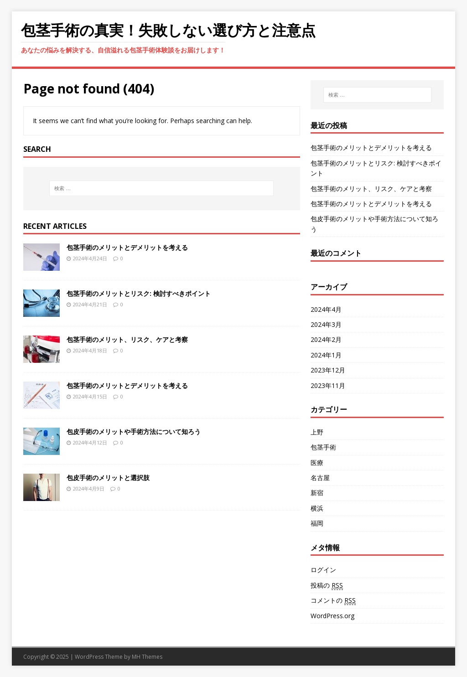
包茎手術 (323, 447)
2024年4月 (326, 309)
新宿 (317, 492)
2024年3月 (326, 324)
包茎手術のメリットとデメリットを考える (127, 247)
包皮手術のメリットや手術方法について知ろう (134, 431)
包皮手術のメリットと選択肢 (108, 477)
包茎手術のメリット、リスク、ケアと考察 (127, 339)
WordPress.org (332, 615)
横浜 (317, 508)
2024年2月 (326, 339)
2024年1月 (326, 355)
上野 (317, 432)
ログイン (323, 569)
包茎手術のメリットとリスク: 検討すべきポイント (139, 293)
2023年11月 (328, 385)
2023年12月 (328, 370)
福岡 (317, 523)
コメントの (333, 600)
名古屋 (320, 477)
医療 (317, 462)
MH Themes (147, 657)
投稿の (327, 585)
